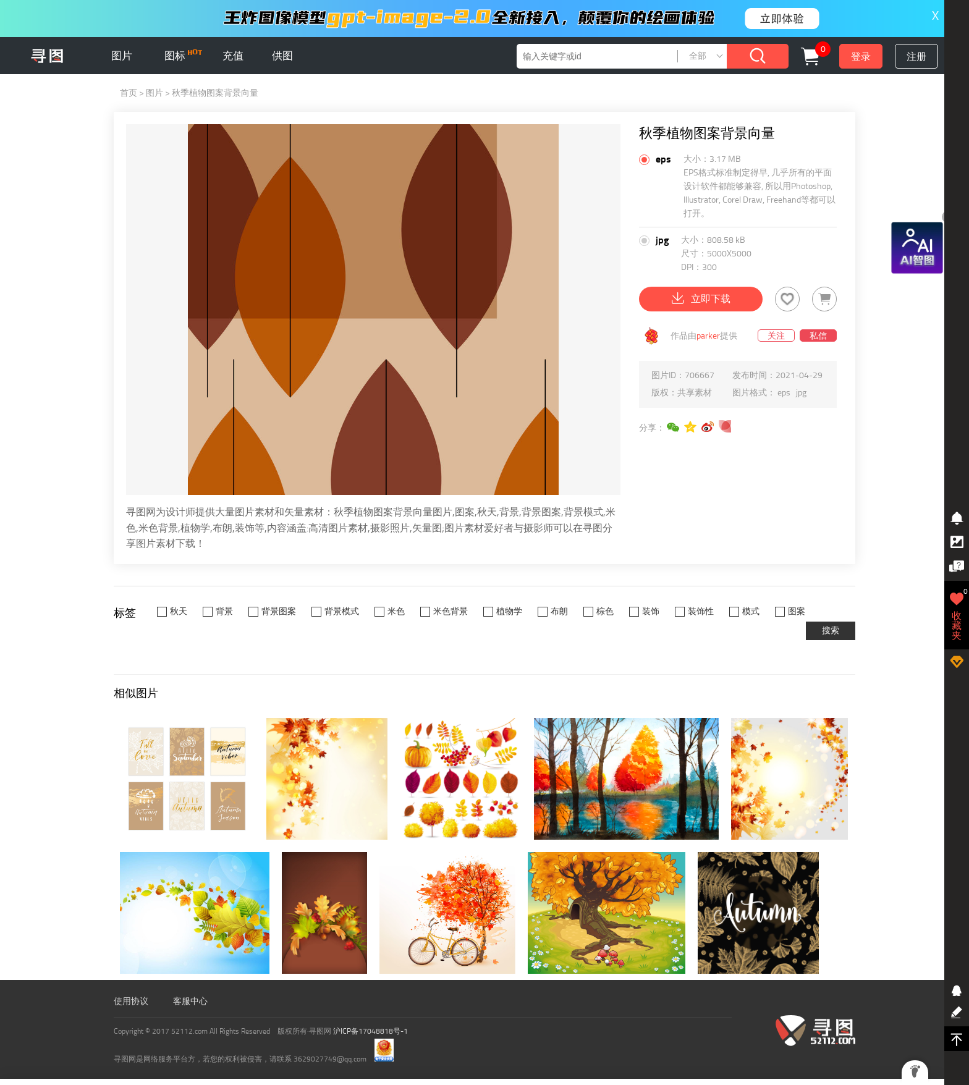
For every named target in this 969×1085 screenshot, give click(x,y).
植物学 (509, 611)
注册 (916, 56)
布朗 (559, 611)
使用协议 (131, 1001)
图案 (796, 611)
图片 (121, 55)
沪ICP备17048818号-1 (370, 1031)
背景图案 (278, 611)
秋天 (178, 611)
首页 (128, 93)
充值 (232, 55)
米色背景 (450, 611)
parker (708, 336)
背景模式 (341, 611)
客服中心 (190, 1001)
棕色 (605, 611)
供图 (282, 55)
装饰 (650, 611)
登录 (861, 56)
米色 (396, 611)
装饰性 (701, 611)
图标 (183, 55)
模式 (751, 611)
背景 (224, 611)
